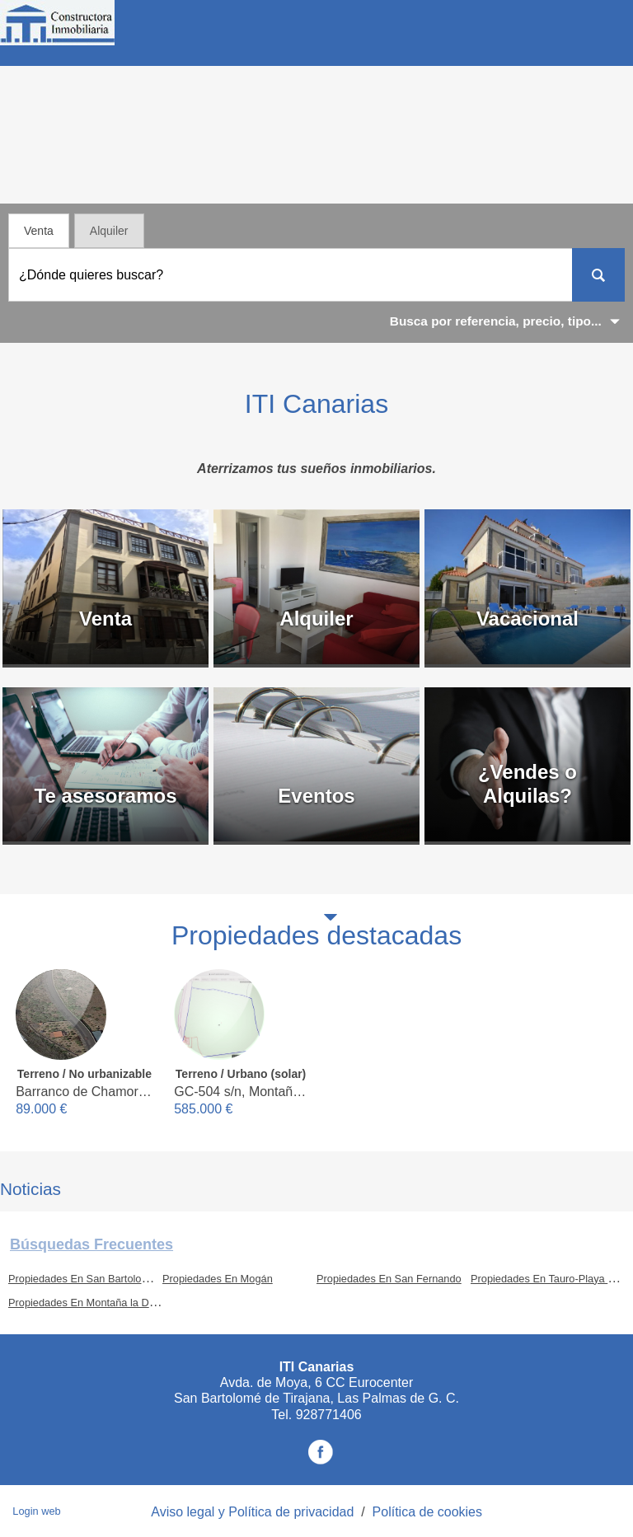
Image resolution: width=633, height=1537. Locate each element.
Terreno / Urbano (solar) (241, 1073)
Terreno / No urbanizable (84, 1073)
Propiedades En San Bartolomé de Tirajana (109, 1278)
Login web (36, 1511)
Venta (39, 230)
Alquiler (109, 230)
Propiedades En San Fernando (389, 1278)
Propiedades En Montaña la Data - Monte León (118, 1302)
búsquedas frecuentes (91, 1244)
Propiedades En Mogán (217, 1278)
